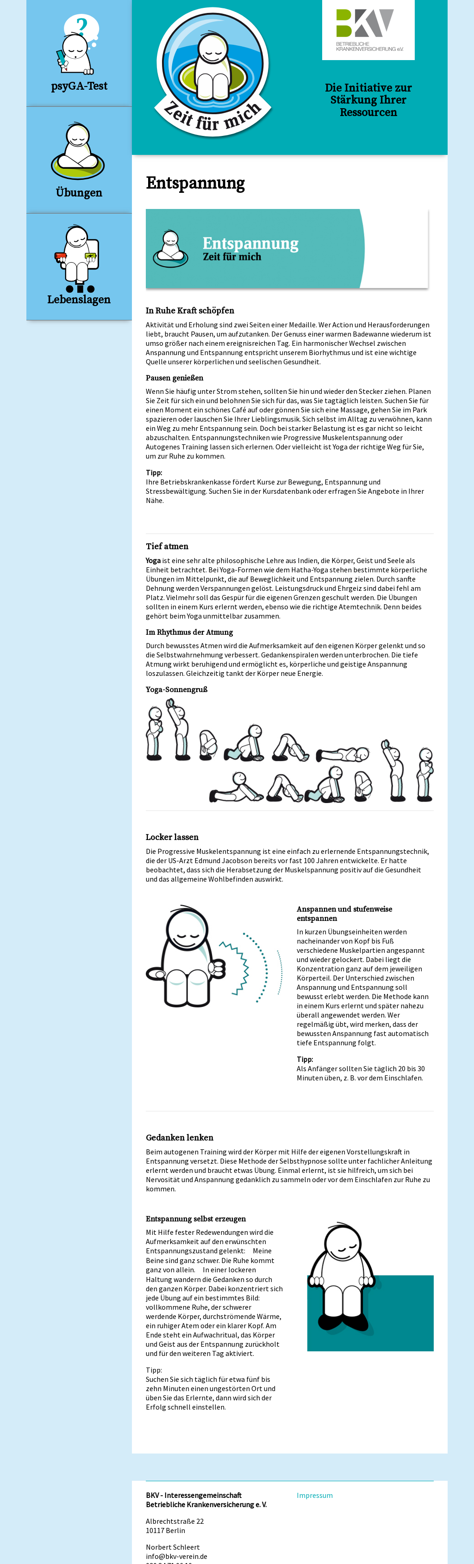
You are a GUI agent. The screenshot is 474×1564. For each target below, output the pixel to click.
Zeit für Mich (214, 73)
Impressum (315, 1495)
